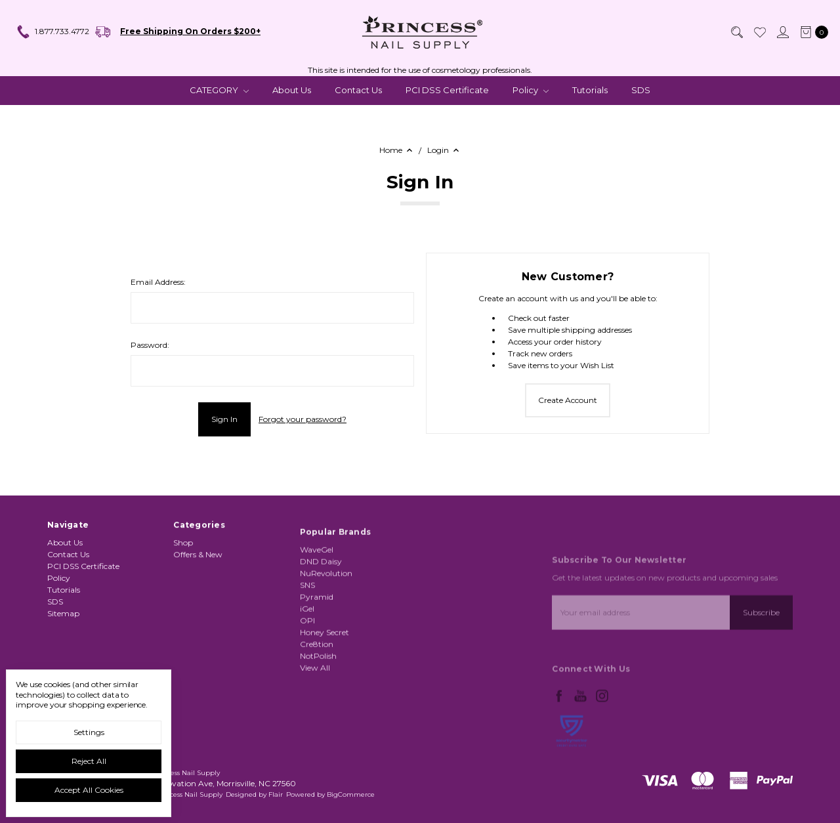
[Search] (736, 32)
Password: (150, 345)
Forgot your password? (302, 419)
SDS (640, 90)
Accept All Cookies (88, 790)
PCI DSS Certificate (447, 90)
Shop (183, 577)
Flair (275, 794)
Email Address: (158, 282)
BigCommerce (351, 794)
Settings (89, 732)
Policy (531, 90)
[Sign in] (782, 32)
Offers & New (197, 589)
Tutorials (590, 90)
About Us (291, 90)
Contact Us (358, 90)
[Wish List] (759, 32)
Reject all (89, 761)
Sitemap (63, 620)
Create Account (567, 400)
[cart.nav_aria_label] (811, 32)
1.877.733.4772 (52, 32)
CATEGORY (219, 90)
